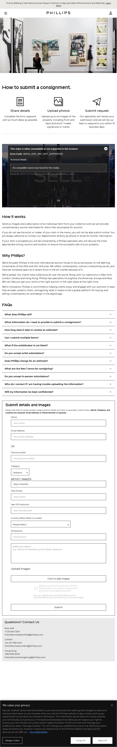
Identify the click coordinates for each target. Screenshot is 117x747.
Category (15, 466)
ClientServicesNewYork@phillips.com (24, 634)
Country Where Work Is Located (26, 518)
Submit (58, 607)
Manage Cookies (12, 740)
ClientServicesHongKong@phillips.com (25, 657)
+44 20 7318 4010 (13, 642)
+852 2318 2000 (12, 654)
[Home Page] (58, 13)
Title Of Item (17, 491)
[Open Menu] (7, 13)
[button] (58, 314)
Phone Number (18, 452)
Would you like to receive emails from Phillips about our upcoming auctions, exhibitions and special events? (58, 588)
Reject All (102, 740)
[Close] (111, 705)
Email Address (18, 431)
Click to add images (59, 578)
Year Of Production (20, 504)
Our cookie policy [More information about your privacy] (38, 732)
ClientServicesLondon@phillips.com (23, 646)
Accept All (80, 740)
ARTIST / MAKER (21, 479)
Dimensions (16, 531)
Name (14, 417)
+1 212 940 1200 (12, 631)
